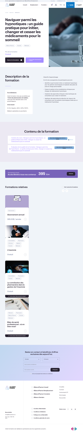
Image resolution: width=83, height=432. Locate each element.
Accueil (6, 12)
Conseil (25, 4)
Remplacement (34, 4)
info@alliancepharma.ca (10, 414)
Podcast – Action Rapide (72, 1)
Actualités (53, 1)
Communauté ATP (63, 392)
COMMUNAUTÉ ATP (61, 1)
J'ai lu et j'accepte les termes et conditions (42, 373)
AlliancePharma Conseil (41, 387)
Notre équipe (62, 395)
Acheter (71, 173)
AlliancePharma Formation (42, 394)
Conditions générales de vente (42, 418)
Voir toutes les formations (71, 187)
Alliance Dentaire (39, 397)
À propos (61, 389)
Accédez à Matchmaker (40, 408)
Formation (44, 4)
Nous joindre (62, 397)
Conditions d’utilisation (40, 411)
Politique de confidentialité (41, 414)
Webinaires (11, 12)
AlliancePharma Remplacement (43, 390)
